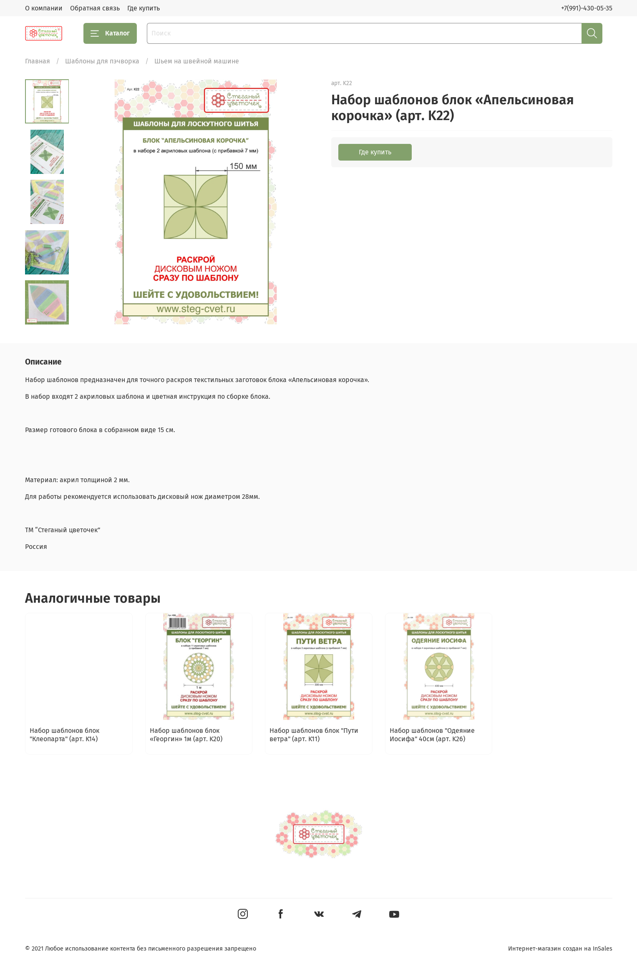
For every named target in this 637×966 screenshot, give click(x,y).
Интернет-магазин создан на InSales (560, 948)
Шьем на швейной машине (196, 61)
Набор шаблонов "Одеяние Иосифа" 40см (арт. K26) (431, 735)
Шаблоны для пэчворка (102, 61)
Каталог (110, 33)
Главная (37, 61)
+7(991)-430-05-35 (586, 8)
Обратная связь (95, 8)
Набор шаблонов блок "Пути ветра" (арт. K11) (313, 735)
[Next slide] (47, 314)
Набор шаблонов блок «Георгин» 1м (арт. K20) (185, 735)
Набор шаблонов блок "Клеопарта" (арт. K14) (64, 735)
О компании (44, 8)
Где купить (143, 8)
